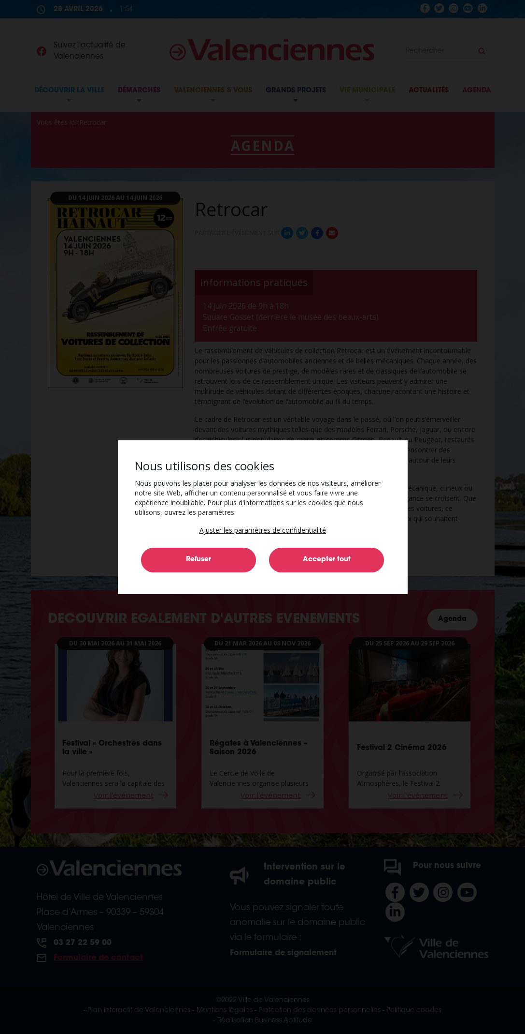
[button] (262, 530)
